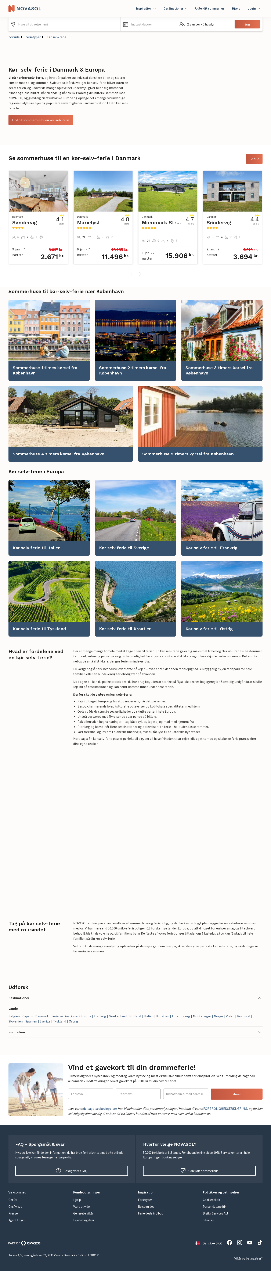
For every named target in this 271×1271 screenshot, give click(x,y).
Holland (135, 1016)
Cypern (27, 1016)
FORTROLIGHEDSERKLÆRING (225, 1108)
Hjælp (236, 8)
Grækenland (118, 1016)
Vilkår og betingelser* (248, 1258)
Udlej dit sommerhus (209, 8)
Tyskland (59, 1021)
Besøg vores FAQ (71, 1170)
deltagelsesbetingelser (100, 1108)
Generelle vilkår (83, 1213)
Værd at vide (81, 1207)
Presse (13, 1213)
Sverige (45, 1021)
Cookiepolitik (211, 1200)
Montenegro (202, 1016)
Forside (13, 37)
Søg (247, 24)
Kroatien (162, 1016)
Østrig (73, 1021)
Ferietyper (33, 37)
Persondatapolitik (214, 1207)
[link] (49, 340)
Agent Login (16, 1220)
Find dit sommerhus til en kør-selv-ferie (40, 120)
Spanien (31, 1021)
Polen (230, 1016)
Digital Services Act (215, 1213)
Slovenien (15, 1021)
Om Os (12, 1200)
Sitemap (208, 1220)
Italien (148, 1016)
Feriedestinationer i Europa (71, 1016)
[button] (149, 24)
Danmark (42, 1016)
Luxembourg (181, 1016)
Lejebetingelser (83, 1220)
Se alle (254, 159)
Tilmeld (236, 1094)
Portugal (243, 1016)
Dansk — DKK (208, 1243)
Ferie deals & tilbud (150, 1213)
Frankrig (100, 1016)
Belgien (14, 1016)
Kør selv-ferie (56, 37)
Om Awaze (15, 1207)
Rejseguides (146, 1207)
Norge (218, 1016)
